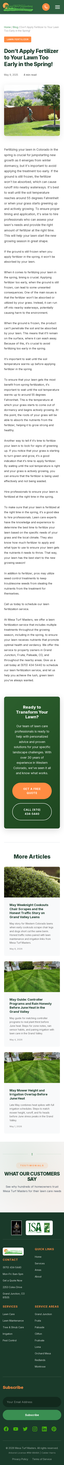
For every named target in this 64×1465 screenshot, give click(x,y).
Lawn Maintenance (13, 1320)
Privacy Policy (20, 1459)
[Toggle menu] (57, 7)
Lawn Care (9, 1314)
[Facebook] (6, 1429)
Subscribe (32, 1415)
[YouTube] (15, 1429)
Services (40, 1263)
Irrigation (7, 1333)
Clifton (38, 1333)
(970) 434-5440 (12, 1267)
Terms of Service (42, 1459)
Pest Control (10, 1340)
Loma (38, 1346)
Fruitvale (39, 1340)
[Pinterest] (54, 1429)
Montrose (40, 1366)
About (38, 1276)
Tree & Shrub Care (13, 1327)
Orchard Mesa (43, 1353)
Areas (38, 1269)
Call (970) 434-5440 (32, 812)
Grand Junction (43, 1314)
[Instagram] (34, 1429)
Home (7, 27)
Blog (15, 27)
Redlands (40, 1360)
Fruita (38, 1320)
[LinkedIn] (44, 1429)
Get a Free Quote (32, 791)
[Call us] (46, 7)
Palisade (39, 1327)
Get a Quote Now (12, 1280)
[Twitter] (25, 1429)
